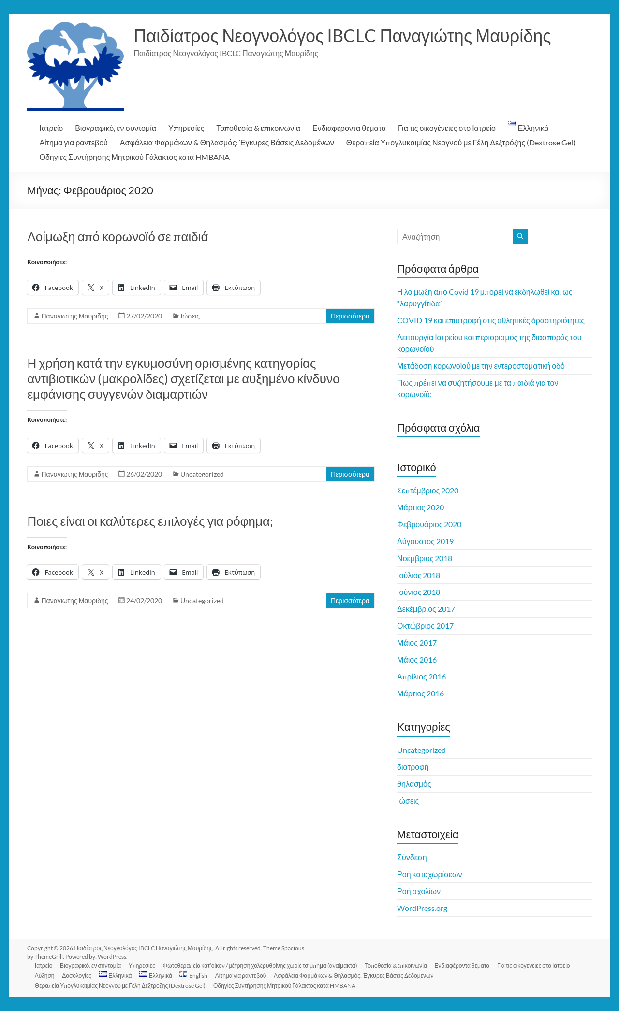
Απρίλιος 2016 (421, 676)
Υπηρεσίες (186, 127)
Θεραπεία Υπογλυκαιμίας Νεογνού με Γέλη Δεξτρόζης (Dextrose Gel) (460, 142)
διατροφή (412, 766)
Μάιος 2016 (417, 659)
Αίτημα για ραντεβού (73, 142)
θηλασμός (414, 783)
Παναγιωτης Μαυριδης (74, 316)
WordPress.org (422, 907)
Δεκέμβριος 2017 (426, 608)
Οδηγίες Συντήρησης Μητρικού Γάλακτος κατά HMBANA (134, 156)
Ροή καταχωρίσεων (429, 874)
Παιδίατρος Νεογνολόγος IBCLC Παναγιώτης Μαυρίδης (342, 35)
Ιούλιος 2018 (418, 574)
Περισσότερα (350, 316)
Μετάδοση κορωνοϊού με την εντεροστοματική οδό (481, 365)
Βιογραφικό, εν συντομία (115, 127)
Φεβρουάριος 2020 (429, 524)
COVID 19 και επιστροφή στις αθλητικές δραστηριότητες (491, 320)
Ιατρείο (51, 127)
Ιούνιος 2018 (418, 591)
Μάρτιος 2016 (420, 693)
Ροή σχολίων (419, 890)
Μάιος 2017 (417, 642)
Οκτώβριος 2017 (425, 625)
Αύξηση (45, 975)
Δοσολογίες (77, 975)
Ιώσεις (190, 316)
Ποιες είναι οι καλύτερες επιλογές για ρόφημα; (150, 521)
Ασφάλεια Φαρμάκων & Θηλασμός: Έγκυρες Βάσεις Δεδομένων (227, 142)
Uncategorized (202, 474)
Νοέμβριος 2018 (424, 558)
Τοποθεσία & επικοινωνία (258, 127)
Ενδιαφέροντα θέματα (349, 127)
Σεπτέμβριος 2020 (427, 490)
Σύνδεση (412, 857)
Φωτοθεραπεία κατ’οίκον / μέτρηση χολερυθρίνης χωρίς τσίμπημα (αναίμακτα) (260, 965)
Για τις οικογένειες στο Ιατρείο (447, 127)
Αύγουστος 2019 (425, 541)
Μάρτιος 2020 (420, 507)
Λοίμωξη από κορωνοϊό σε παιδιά (117, 236)
